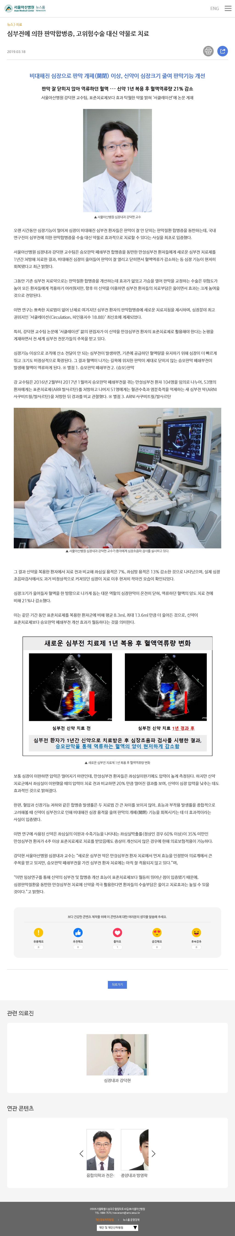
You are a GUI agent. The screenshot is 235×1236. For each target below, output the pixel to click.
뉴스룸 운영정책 (131, 1220)
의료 (19, 25)
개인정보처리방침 (104, 1220)
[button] (151, 1155)
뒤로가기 (117, 984)
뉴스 (10, 25)
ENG (214, 8)
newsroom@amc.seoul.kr (126, 1213)
